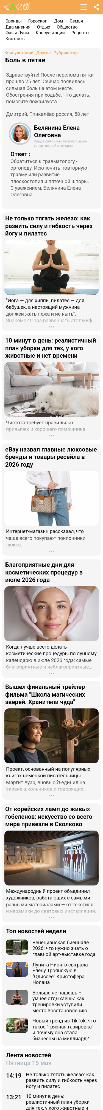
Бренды (13, 21)
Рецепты (80, 32)
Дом (58, 21)
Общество (67, 27)
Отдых (43, 27)
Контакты (15, 38)
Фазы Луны (17, 32)
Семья (76, 21)
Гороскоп (38, 21)
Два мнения (17, 27)
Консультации (50, 32)
